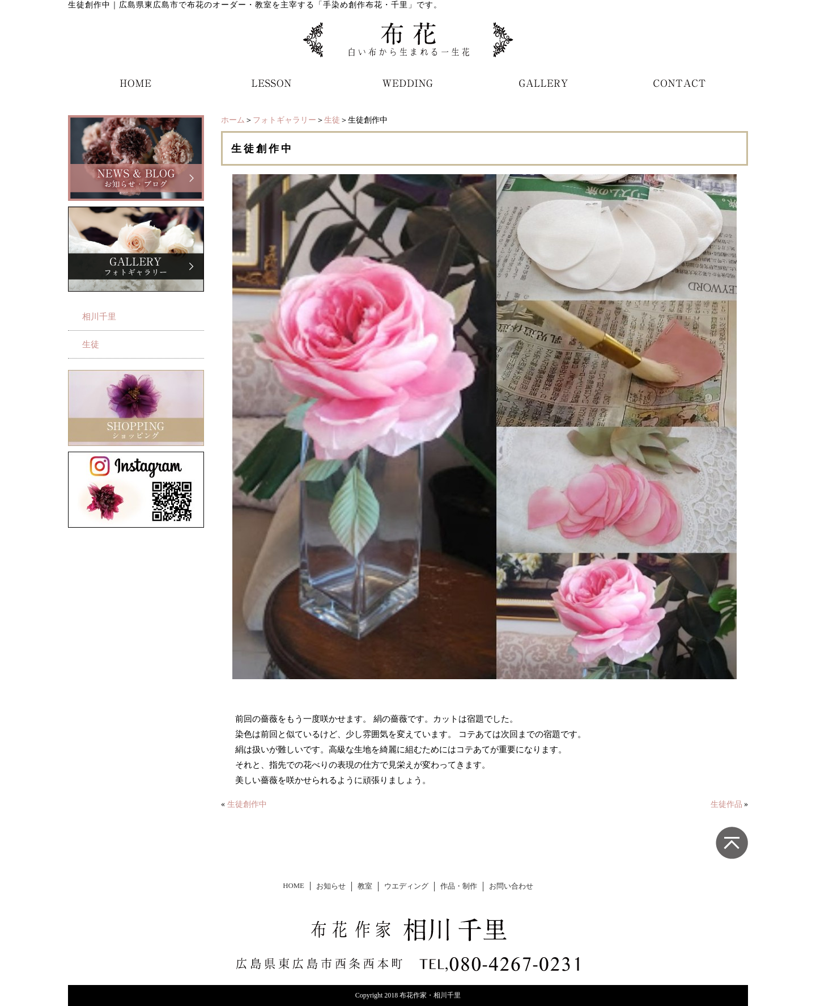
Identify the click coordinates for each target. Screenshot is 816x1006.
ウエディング (406, 886)
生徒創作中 (247, 804)
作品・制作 (458, 886)
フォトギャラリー (284, 120)
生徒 (332, 120)
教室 (365, 886)
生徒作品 (726, 804)
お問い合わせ (511, 886)
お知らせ (331, 886)
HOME (293, 886)
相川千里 (99, 316)
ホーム (233, 120)
